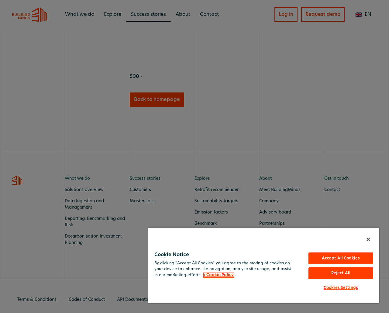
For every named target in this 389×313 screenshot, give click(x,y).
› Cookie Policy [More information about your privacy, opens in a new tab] (219, 275)
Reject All (340, 273)
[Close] (368, 239)
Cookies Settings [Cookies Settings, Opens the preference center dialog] (341, 288)
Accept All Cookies (341, 258)
